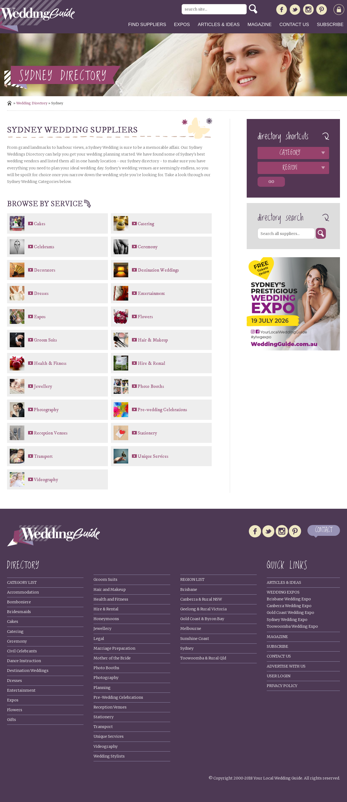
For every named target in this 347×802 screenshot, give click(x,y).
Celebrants (44, 247)
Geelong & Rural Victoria (203, 609)
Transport (43, 456)
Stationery (147, 433)
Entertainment (151, 294)
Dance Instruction (24, 660)
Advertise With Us (286, 666)
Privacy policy (282, 685)
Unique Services (153, 456)
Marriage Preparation (114, 648)
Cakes (39, 224)
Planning (102, 687)
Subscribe (330, 24)
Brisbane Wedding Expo (289, 599)
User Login (278, 676)
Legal (99, 638)
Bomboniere (19, 602)
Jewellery (43, 386)
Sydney (187, 648)
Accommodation (23, 592)
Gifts (11, 719)
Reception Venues (51, 433)
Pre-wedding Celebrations (162, 410)
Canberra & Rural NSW (201, 599)
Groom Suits (45, 340)
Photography (46, 410)
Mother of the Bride (112, 658)
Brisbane (188, 589)
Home (9, 103)
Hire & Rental (151, 363)
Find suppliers (147, 24)
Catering (146, 224)
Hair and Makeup (110, 589)
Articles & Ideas (284, 582)
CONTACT (323, 530)
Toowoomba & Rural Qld (203, 658)
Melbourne (190, 628)
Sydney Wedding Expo (287, 619)
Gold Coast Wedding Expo (290, 612)
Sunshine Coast (194, 638)
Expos (182, 24)
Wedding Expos (283, 592)
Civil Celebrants (22, 651)
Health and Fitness (111, 599)
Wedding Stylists (109, 756)
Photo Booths (151, 386)
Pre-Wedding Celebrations (118, 697)
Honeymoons (106, 618)
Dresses (41, 294)
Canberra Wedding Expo (289, 605)
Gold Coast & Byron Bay (202, 618)
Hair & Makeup (153, 340)
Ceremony (148, 247)
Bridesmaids (19, 611)
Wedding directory (31, 103)
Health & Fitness (50, 363)
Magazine (260, 24)
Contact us (294, 24)
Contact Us (279, 656)
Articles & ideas (219, 24)
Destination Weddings (158, 270)
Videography (46, 480)
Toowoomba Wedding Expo (292, 626)
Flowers (145, 317)
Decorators (44, 270)
